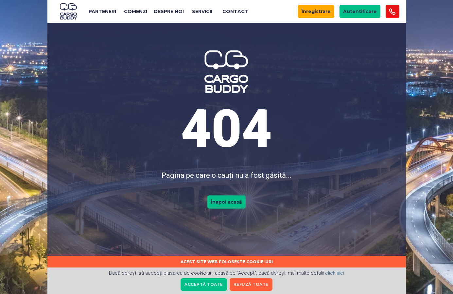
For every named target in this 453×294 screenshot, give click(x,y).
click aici (334, 273)
